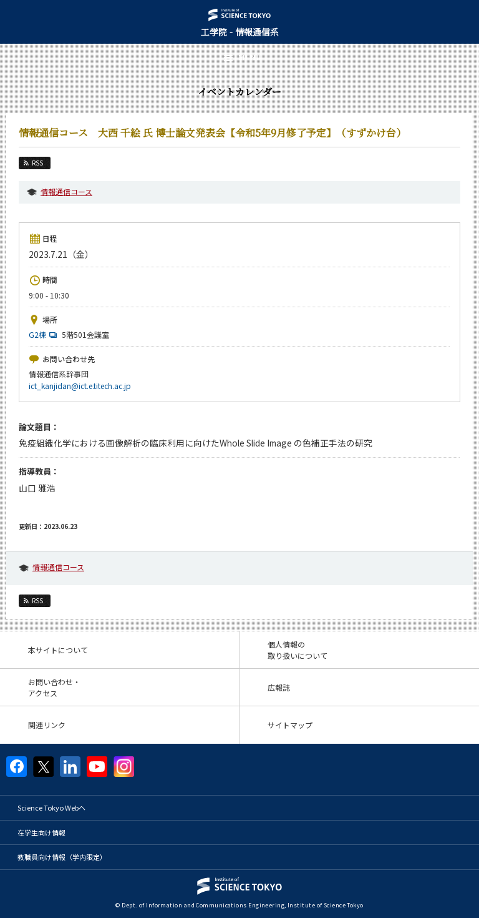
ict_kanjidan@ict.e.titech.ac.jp (80, 385)
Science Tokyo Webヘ (51, 807)
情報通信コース (66, 191)
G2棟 (44, 334)
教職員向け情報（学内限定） (62, 857)
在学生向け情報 (41, 832)
